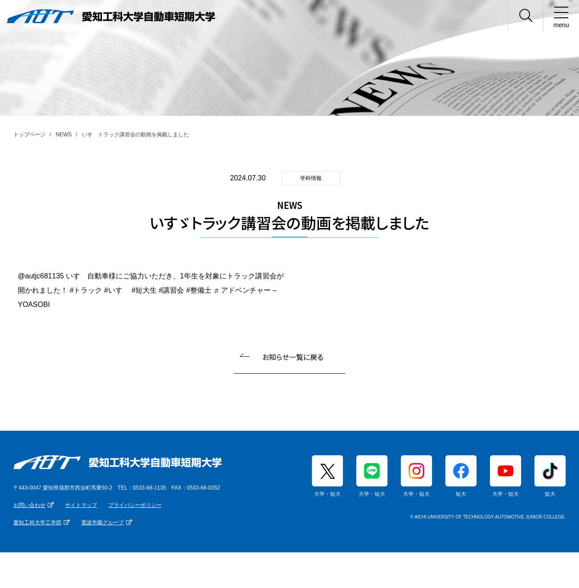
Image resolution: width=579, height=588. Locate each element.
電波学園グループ (102, 522)
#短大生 (144, 290)
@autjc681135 (41, 276)
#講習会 (171, 290)
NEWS (64, 134)
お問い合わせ (29, 505)
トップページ (29, 134)
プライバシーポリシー (135, 505)
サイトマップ (81, 505)
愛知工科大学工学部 (37, 522)
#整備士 (199, 290)
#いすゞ (117, 290)
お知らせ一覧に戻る (292, 356)
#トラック (85, 290)
